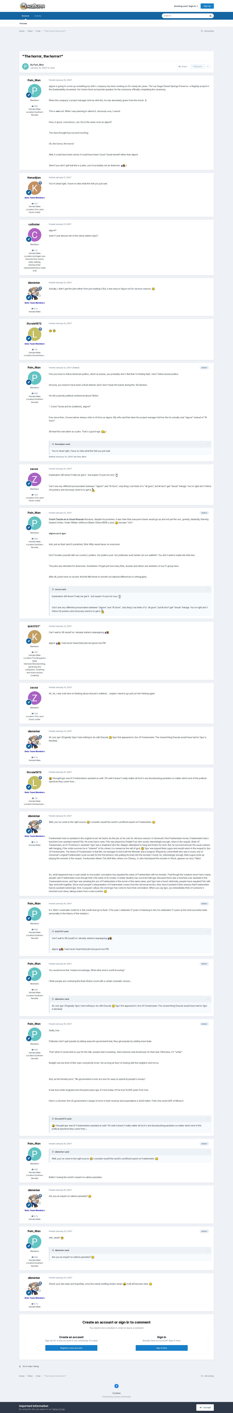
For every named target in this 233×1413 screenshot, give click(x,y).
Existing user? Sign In (186, 6)
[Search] (177, 15)
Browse (25, 17)
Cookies (116, 1393)
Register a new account (71, 1348)
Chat (52, 68)
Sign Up (207, 6)
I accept (205, 1407)
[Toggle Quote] (53, 444)
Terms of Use (58, 1409)
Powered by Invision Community (116, 1397)
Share (183, 66)
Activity (37, 16)
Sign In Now (161, 1348)
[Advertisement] (116, 43)
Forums (23, 23)
